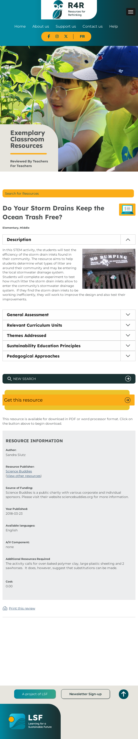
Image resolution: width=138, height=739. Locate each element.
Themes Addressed (26, 335)
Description (19, 239)
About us (40, 26)
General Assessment (28, 314)
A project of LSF (35, 694)
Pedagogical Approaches (33, 356)
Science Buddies (19, 471)
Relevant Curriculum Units (34, 325)
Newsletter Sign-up (85, 694)
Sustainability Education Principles (44, 345)
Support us (66, 26)
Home (20, 26)
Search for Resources (22, 193)
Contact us (93, 26)
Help (113, 26)
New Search (24, 379)
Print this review (22, 608)
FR (82, 36)
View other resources (24, 476)
